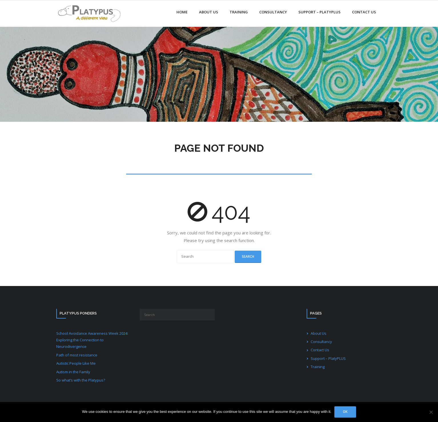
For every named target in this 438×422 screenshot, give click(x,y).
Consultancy (321, 341)
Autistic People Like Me (76, 363)
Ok (345, 411)
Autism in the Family (73, 371)
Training (318, 366)
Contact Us (320, 349)
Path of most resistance (76, 355)
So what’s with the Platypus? (80, 380)
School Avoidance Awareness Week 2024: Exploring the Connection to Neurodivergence (92, 340)
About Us (318, 333)
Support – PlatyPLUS (328, 358)
